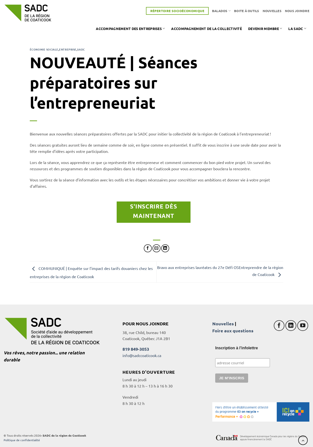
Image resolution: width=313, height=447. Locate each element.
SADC (81, 49)
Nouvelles (272, 11)
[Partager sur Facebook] (148, 248)
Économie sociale (44, 49)
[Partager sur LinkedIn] (165, 248)
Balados (221, 10)
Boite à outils (246, 11)
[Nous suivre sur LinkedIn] (290, 325)
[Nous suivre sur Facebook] (279, 325)
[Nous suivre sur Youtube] (302, 325)
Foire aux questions (232, 330)
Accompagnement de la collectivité (206, 28)
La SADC (297, 28)
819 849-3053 (135, 349)
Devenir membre (265, 28)
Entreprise (67, 49)
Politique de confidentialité (22, 440)
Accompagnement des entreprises (130, 28)
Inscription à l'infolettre (236, 348)
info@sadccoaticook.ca (141, 355)
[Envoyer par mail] (156, 248)
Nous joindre (297, 11)
